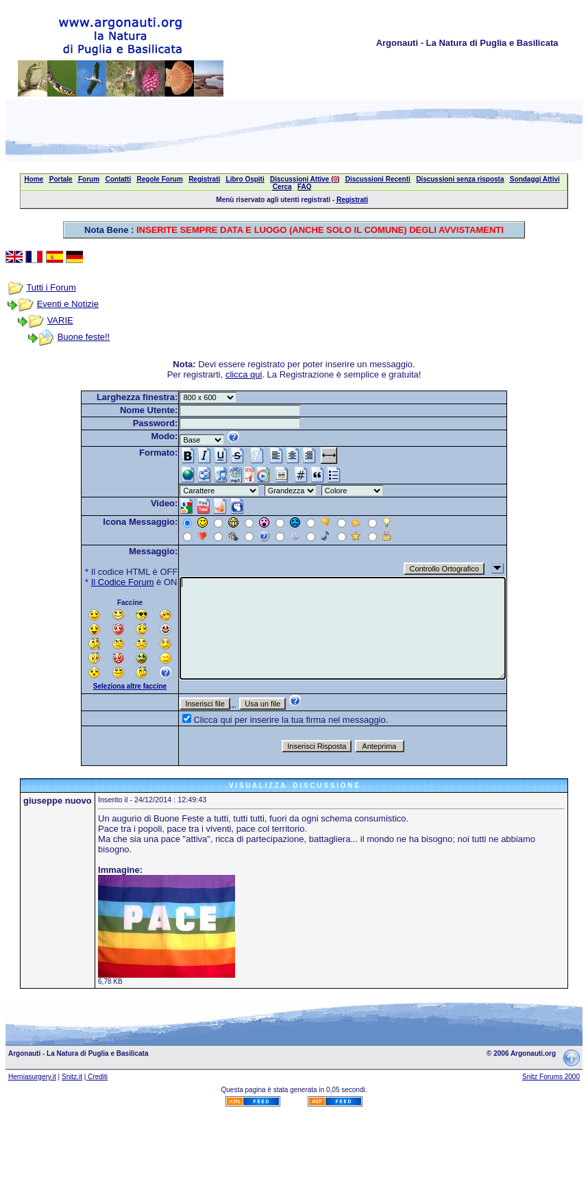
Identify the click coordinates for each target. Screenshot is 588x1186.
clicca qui (243, 374)
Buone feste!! (84, 337)
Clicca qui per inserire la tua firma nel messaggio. (290, 720)
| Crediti (96, 1076)
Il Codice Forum (122, 582)
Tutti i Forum (50, 287)
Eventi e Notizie (68, 304)
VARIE (60, 320)
